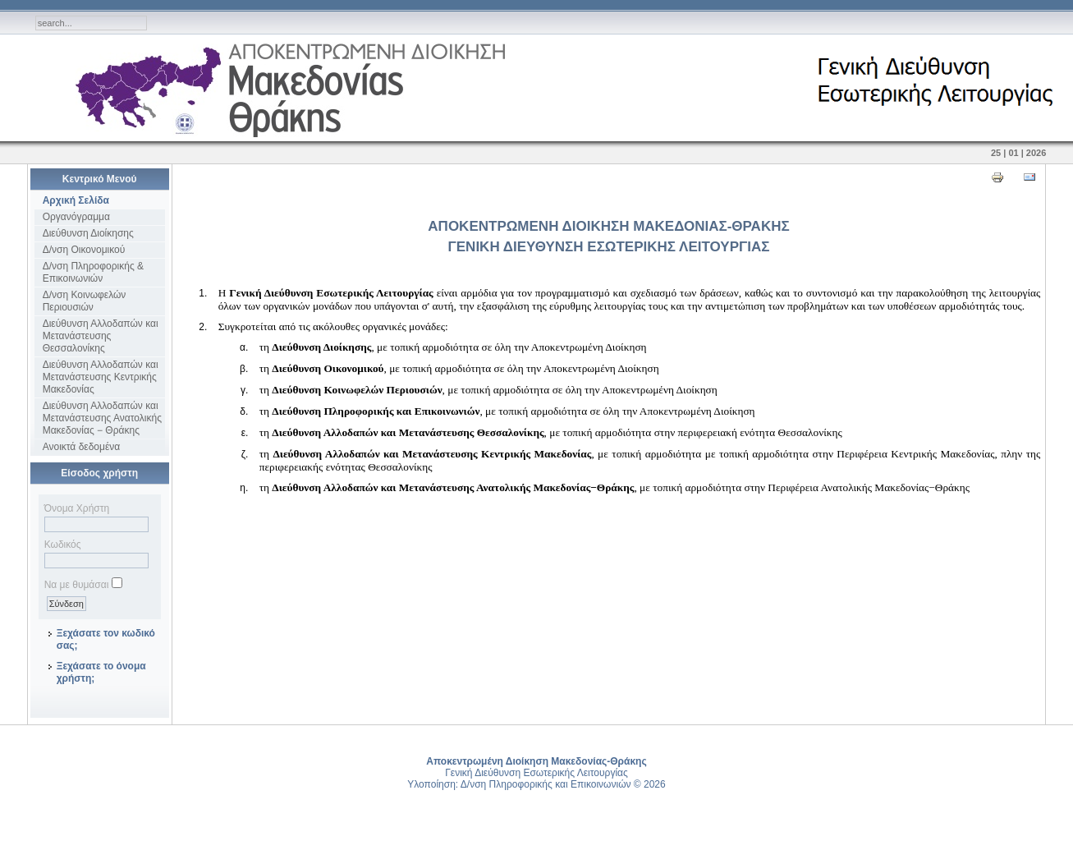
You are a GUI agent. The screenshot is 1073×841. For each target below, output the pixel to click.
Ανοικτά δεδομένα (82, 447)
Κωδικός (62, 544)
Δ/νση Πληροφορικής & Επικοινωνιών (93, 272)
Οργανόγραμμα (76, 217)
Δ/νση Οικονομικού (84, 249)
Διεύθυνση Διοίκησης (88, 233)
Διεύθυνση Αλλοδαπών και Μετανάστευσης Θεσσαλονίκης (100, 336)
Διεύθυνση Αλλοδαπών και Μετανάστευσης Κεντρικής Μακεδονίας (100, 377)
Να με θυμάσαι (76, 585)
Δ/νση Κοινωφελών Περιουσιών (84, 301)
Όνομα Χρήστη (76, 508)
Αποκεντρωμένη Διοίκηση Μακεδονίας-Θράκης (536, 761)
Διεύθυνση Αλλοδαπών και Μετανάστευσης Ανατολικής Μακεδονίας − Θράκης (102, 418)
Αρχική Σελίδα (76, 200)
